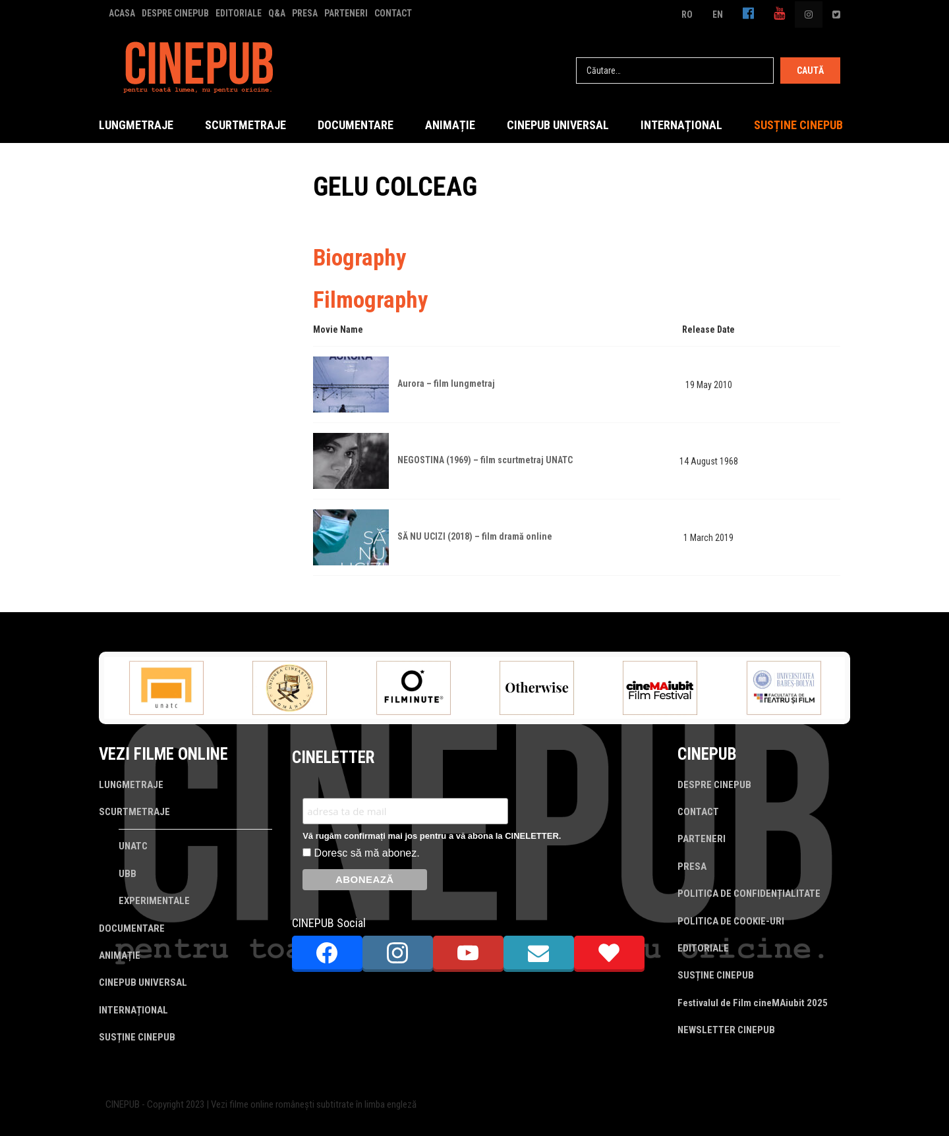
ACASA (122, 13)
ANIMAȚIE (450, 125)
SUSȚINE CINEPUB (798, 125)
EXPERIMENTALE (154, 901)
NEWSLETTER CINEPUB (726, 1030)
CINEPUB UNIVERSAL (558, 125)
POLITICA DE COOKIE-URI (730, 921)
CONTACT (393, 13)
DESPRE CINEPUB (175, 13)
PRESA (305, 13)
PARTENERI (346, 13)
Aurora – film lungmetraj (446, 383)
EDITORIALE (239, 13)
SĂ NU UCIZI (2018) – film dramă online (474, 536)
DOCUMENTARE (355, 125)
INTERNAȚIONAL (681, 125)
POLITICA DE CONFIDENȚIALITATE (748, 893)
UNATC (133, 846)
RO (687, 14)
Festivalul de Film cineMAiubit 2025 (752, 1003)
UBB (127, 874)
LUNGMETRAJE (136, 125)
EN (717, 14)
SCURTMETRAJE (245, 125)
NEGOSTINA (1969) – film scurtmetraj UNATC (485, 460)
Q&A (276, 13)
